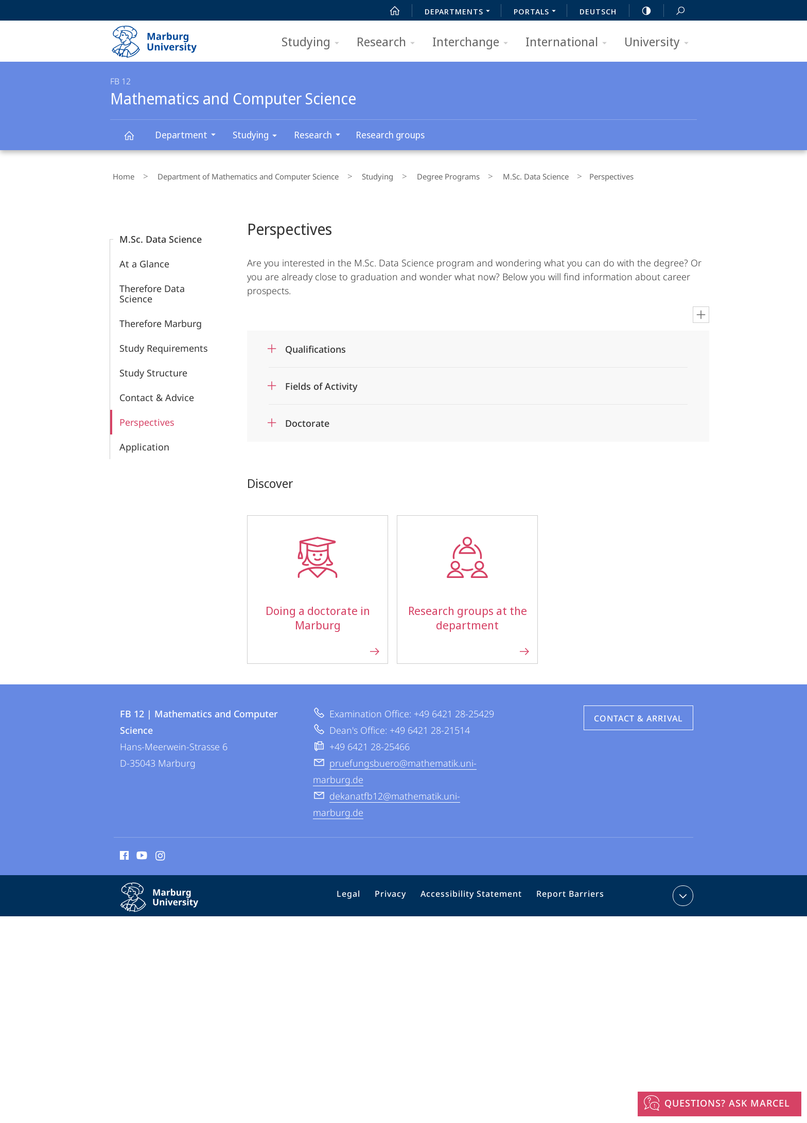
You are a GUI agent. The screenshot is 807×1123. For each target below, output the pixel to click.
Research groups (390, 135)
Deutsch (598, 11)
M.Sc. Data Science (494, 174)
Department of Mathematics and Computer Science (235, 174)
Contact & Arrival (638, 713)
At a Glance (144, 259)
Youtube (140, 852)
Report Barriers (567, 893)
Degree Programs (415, 174)
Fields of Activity (321, 381)
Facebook (123, 852)
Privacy (400, 893)
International (569, 42)
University (659, 42)
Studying (314, 42)
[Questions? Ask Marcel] (719, 1104)
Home (121, 174)
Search (675, 11)
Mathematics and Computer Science (134, 140)
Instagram (160, 852)
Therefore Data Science (152, 289)
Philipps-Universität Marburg (170, 901)
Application (144, 442)
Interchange (473, 42)
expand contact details (682, 891)
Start (389, 10)
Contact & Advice (156, 393)
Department (188, 136)
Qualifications (315, 344)
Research (389, 42)
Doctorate (307, 418)
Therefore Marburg (160, 319)
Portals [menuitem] (538, 12)
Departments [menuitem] (460, 12)
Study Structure (153, 368)
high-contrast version (640, 10)
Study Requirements (163, 343)
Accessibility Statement (475, 893)
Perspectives (146, 417)
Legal (361, 893)
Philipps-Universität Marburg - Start (165, 38)
